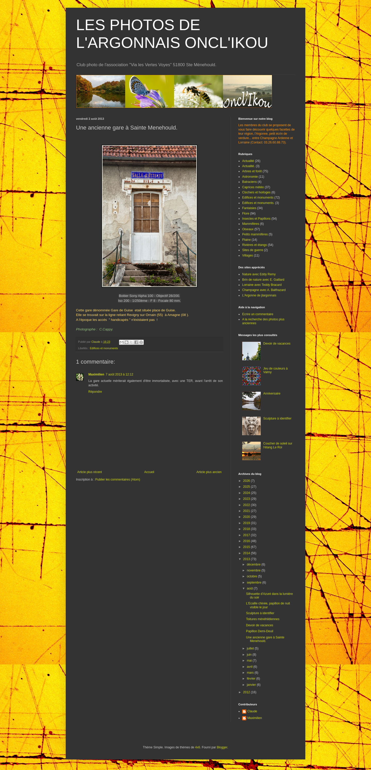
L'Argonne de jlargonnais (259, 295)
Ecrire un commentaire (257, 314)
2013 (247, 559)
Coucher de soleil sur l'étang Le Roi (277, 445)
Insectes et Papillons (256, 218)
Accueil (149, 472)
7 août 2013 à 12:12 (119, 374)
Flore (245, 213)
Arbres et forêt (252, 171)
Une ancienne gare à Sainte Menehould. (265, 639)
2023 (247, 499)
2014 (247, 553)
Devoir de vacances (276, 343)
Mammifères (250, 224)
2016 (247, 541)
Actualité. (248, 166)
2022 (247, 505)
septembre (254, 582)
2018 (247, 529)
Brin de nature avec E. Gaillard (263, 279)
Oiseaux (248, 229)
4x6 (197, 747)
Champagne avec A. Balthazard (264, 290)
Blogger (222, 747)
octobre (252, 576)
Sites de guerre (252, 250)
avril (250, 667)
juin (249, 654)
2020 (247, 517)
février (251, 678)
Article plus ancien (209, 472)
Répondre (95, 391)
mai (250, 660)
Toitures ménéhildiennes (262, 619)
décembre (254, 564)
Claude (252, 711)
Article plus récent (89, 472)
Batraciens (249, 182)
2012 (247, 692)
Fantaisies (249, 208)
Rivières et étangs (254, 245)
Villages (247, 255)
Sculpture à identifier (277, 418)
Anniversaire (272, 393)
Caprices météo (253, 187)
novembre (254, 570)
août (250, 588)
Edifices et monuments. (258, 203)
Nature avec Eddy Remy (259, 274)
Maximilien (96, 374)
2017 (247, 535)
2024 (247, 493)
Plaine (246, 240)
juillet (251, 648)
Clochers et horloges (256, 192)
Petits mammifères (255, 234)
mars (251, 672)
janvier (252, 685)
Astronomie (250, 176)
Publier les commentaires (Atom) (117, 479)
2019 (247, 523)
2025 (247, 487)
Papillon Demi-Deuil (259, 631)
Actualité (248, 161)
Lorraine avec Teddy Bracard (262, 285)
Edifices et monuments (104, 348)
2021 (247, 511)
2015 (247, 547)
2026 (247, 481)
